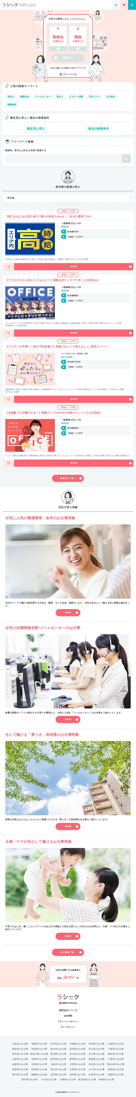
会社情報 (68, 1016)
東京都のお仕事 (20, 1054)
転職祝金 (24, 96)
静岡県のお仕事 (78, 1059)
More (101, 266)
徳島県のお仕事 (116, 1069)
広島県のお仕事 (78, 1069)
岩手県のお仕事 (58, 1044)
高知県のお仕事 (58, 1074)
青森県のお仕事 (39, 1044)
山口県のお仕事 (97, 1069)
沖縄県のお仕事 (106, 1079)
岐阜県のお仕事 (58, 1059)
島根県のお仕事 (39, 1069)
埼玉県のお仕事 (97, 1049)
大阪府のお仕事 (58, 1064)
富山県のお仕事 (78, 1054)
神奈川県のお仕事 (39, 1054)
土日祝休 (110, 96)
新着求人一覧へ (71, 478)
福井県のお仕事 (116, 1054)
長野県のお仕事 (39, 1059)
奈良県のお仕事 (97, 1064)
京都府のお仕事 (39, 1064)
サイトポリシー (68, 1027)
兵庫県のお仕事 (78, 1064)
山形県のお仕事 (116, 1044)
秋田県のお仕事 (97, 1044)
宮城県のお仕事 (78, 1044)
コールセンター (43, 96)
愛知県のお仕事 (97, 1059)
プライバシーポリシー (68, 1021)
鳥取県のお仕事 (20, 1069)
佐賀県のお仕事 (97, 1074)
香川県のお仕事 (20, 1074)
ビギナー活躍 (76, 96)
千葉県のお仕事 (116, 1049)
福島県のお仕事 (20, 1049)
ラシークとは (68, 74)
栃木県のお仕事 (58, 1049)
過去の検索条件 (98, 128)
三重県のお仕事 (116, 1059)
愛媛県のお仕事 (39, 1074)
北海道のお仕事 (20, 1044)
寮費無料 (11, 104)
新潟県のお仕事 (58, 1054)
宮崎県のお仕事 (68, 1079)
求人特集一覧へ (71, 952)
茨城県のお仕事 (39, 1049)
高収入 (10, 96)
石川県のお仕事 (97, 1054)
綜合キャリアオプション (68, 1003)
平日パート (94, 96)
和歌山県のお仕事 (116, 1064)
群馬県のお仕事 (78, 1049)
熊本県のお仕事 (30, 1079)
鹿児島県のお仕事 (87, 1079)
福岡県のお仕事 (78, 1074)
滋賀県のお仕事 (20, 1064)
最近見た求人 (36, 128)
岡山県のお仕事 (58, 1069)
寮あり (60, 96)
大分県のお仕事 (49, 1079)
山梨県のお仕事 (20, 1059)
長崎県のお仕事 (116, 1074)
